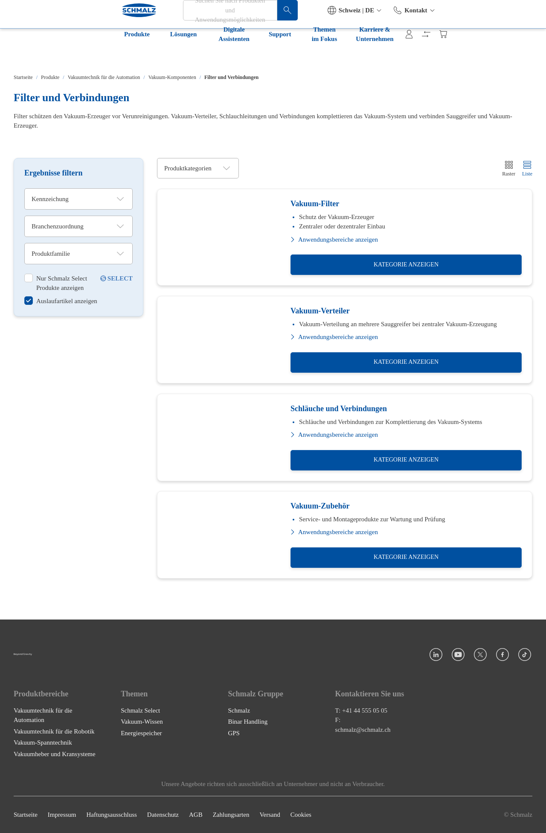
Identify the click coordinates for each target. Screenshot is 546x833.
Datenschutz (163, 814)
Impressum (62, 814)
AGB (196, 814)
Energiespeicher (141, 733)
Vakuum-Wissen (142, 721)
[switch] (61, 282)
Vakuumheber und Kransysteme (55, 754)
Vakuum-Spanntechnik (43, 742)
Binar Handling (247, 721)
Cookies (300, 814)
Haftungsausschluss (112, 814)
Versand (269, 814)
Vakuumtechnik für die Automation (104, 77)
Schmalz (239, 710)
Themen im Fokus (255, 54)
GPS (234, 733)
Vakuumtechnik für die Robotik (54, 731)
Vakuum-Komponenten (172, 77)
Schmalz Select (140, 710)
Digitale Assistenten (140, 54)
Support (199, 54)
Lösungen (80, 54)
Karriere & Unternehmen (335, 54)
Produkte (33, 54)
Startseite (23, 77)
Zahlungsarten (231, 814)
